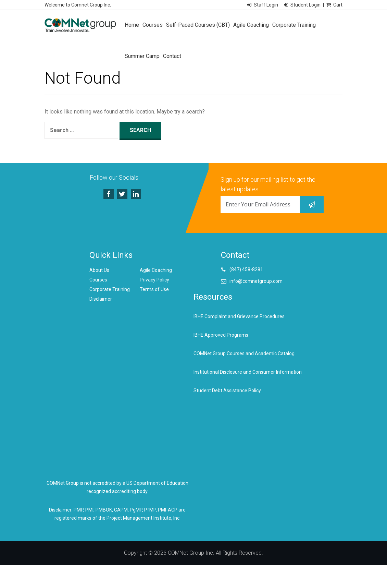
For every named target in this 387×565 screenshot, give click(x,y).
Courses (152, 25)
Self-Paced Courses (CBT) (198, 25)
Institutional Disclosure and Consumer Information (248, 372)
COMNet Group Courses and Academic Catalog (244, 353)
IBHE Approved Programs (221, 335)
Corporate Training (294, 25)
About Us (99, 270)
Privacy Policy (154, 279)
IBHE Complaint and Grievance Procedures (239, 316)
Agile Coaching (251, 25)
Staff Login (266, 5)
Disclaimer (100, 299)
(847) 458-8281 (246, 269)
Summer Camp (142, 56)
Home (132, 25)
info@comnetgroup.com (256, 281)
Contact (172, 56)
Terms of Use (154, 289)
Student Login (305, 5)
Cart (337, 5)
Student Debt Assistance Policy (227, 390)
